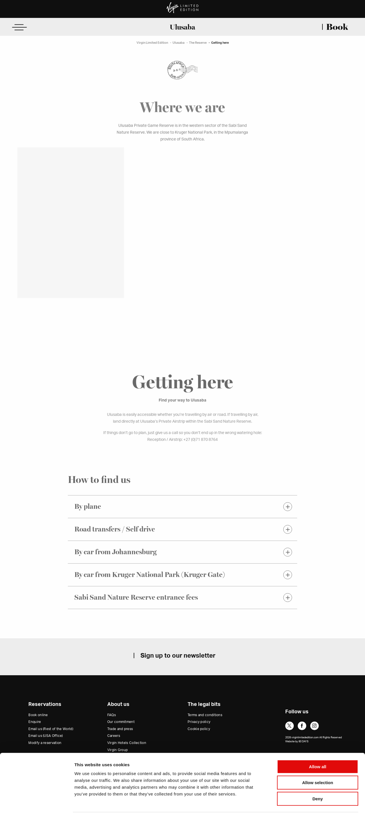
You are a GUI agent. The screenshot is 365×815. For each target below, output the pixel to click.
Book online (38, 715)
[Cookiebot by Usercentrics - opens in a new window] (37, 804)
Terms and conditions (205, 715)
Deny (317, 779)
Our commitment (121, 722)
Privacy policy (199, 722)
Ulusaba (182, 27)
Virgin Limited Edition (152, 42)
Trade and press (120, 729)
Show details (298, 803)
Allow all (317, 747)
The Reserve (198, 42)
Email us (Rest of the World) (50, 729)
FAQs (111, 715)
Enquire (34, 722)
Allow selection (317, 763)
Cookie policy (199, 729)
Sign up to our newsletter (177, 656)
